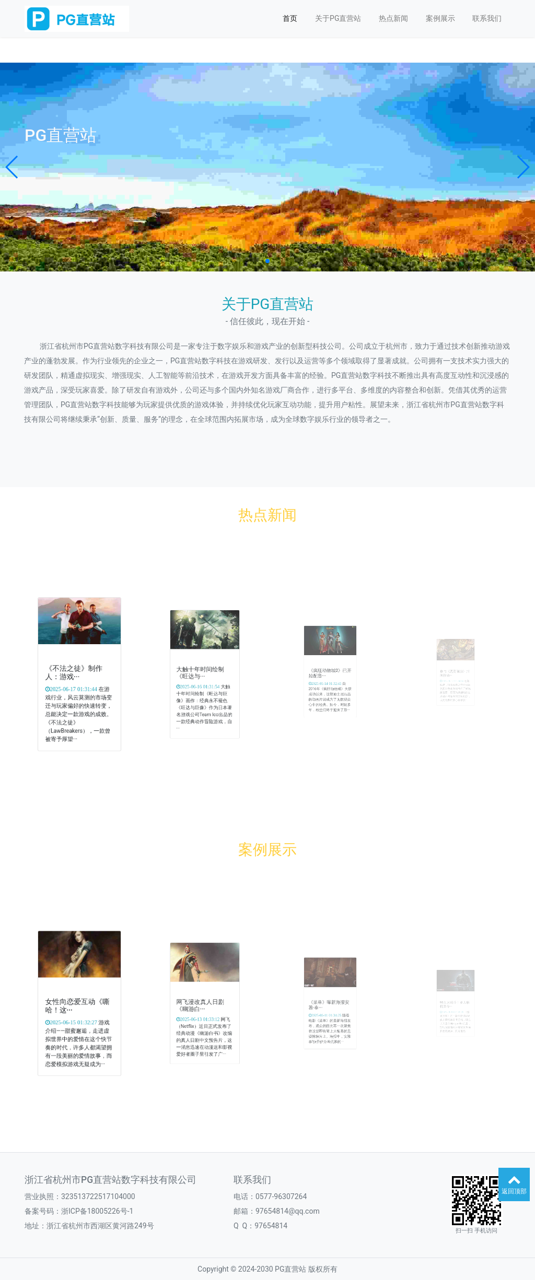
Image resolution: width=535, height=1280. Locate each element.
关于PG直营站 (338, 18)
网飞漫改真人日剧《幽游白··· (202, 1004)
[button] (12, 167)
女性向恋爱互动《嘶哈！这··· (78, 1005)
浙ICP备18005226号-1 (97, 1211)
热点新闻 (393, 18)
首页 (290, 18)
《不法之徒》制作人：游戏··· (76, 673)
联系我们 (487, 18)
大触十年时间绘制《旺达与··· (202, 673)
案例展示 (440, 18)
